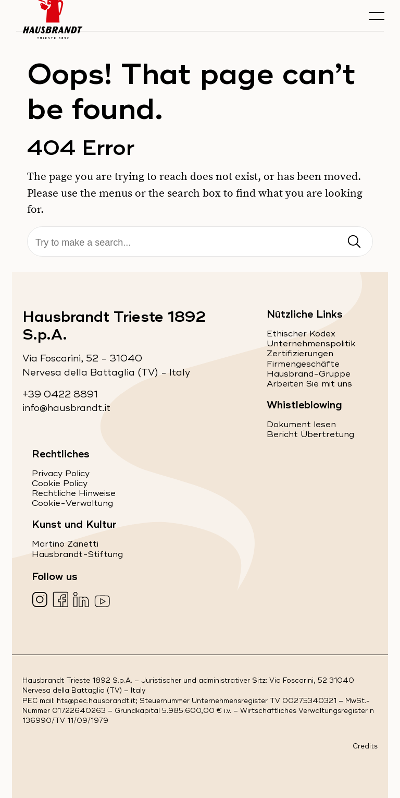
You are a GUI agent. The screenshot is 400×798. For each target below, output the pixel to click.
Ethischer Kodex (301, 334)
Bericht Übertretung (310, 434)
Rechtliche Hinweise (74, 493)
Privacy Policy (61, 473)
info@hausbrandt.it (66, 408)
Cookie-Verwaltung (72, 503)
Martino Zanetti (65, 544)
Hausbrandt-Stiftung (77, 554)
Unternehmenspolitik (311, 343)
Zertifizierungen (300, 353)
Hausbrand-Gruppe (309, 374)
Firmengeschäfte (303, 364)
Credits (365, 747)
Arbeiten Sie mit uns (309, 384)
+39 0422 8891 (60, 394)
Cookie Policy (60, 483)
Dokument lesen (301, 424)
